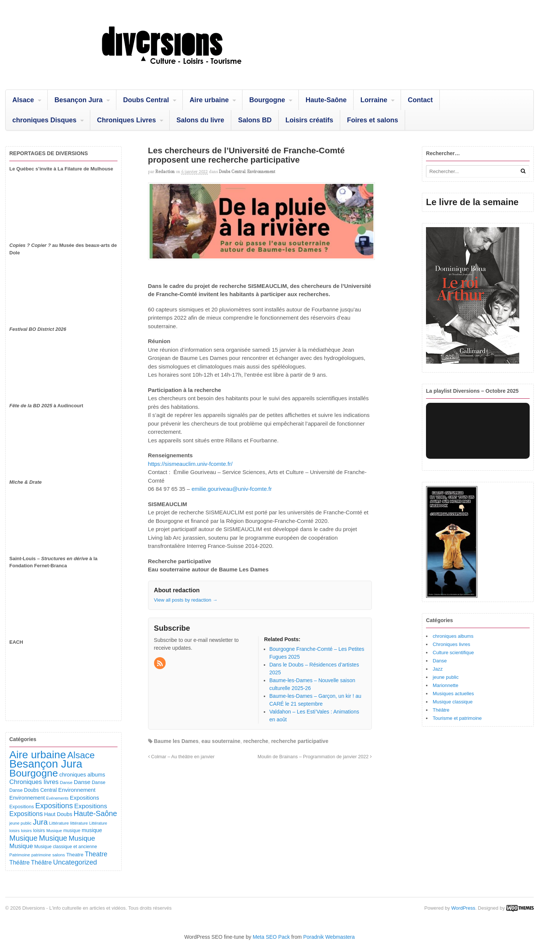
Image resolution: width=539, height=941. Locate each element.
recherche (255, 741)
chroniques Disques (44, 120)
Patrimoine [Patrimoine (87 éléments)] (19, 854)
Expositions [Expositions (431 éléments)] (54, 806)
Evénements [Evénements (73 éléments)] (57, 798)
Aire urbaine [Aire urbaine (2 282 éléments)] (37, 754)
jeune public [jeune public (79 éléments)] (20, 823)
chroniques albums (453, 636)
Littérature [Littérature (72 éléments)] (98, 823)
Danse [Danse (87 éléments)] (66, 782)
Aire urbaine (209, 100)
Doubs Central (146, 100)
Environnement (261, 171)
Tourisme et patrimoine (457, 718)
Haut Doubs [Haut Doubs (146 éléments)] (58, 814)
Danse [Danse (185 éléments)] (82, 782)
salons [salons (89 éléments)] (58, 854)
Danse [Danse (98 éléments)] (16, 790)
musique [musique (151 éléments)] (92, 830)
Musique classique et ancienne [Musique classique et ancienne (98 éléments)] (65, 846)
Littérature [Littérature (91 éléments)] (59, 823)
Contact (420, 100)
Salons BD (255, 120)
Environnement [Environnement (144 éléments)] (27, 798)
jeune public (445, 677)
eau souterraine (220, 741)
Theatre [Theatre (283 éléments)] (96, 854)
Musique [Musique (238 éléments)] (21, 846)
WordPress (463, 908)
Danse (440, 661)
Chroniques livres (451, 644)
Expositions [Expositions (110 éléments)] (21, 806)
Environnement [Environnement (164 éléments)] (76, 790)
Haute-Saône (326, 100)
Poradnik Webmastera (329, 937)
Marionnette (445, 685)
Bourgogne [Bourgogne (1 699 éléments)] (33, 773)
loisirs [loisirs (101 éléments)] (39, 830)
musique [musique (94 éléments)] (72, 830)
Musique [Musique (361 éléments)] (82, 838)
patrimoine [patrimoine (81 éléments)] (41, 855)
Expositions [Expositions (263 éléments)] (90, 806)
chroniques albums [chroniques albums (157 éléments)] (82, 775)
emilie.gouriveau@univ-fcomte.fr (231, 489)
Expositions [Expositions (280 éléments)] (26, 814)
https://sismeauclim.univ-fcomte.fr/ (190, 464)
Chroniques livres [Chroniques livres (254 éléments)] (34, 781)
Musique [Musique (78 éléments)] (54, 830)
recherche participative (299, 741)
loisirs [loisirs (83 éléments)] (26, 830)
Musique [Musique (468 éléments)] (53, 838)
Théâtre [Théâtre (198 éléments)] (19, 862)
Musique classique (453, 702)
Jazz (438, 669)
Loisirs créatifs (309, 120)
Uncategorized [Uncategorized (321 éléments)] (75, 862)
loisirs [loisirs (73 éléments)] (14, 830)
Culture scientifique (453, 652)
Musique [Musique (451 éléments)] (23, 838)
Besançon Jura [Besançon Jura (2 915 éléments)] (45, 763)
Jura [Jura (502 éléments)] (40, 822)
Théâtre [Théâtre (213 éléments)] (41, 862)
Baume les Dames (176, 741)
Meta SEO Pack (271, 937)
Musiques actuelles (453, 693)
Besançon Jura (78, 100)
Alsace (23, 100)
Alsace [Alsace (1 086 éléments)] (80, 755)
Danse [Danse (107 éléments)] (99, 782)
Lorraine (373, 100)
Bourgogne (267, 100)
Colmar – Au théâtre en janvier (181, 756)
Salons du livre (200, 120)
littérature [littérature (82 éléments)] (79, 823)
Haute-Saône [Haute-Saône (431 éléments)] (95, 813)
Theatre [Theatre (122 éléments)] (75, 854)
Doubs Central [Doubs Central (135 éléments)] (40, 790)
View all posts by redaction (185, 600)
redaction (165, 171)
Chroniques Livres (126, 120)
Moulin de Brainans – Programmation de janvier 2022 (315, 756)
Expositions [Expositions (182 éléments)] (84, 797)
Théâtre (441, 710)
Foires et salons (372, 120)
